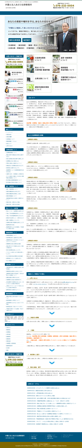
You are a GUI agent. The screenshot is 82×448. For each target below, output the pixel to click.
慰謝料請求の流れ (10, 224)
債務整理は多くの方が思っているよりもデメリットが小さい (15, 240)
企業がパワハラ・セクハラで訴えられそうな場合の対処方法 (15, 286)
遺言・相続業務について (12, 189)
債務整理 (8, 336)
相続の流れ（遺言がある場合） (13, 204)
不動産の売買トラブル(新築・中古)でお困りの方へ (14, 309)
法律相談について (46, 13)
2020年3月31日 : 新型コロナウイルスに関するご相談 (41, 395)
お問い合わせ (9, 145)
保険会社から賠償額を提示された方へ (15, 165)
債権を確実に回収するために (13, 277)
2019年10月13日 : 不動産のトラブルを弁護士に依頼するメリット (44, 411)
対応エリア (8, 143)
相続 (7, 350)
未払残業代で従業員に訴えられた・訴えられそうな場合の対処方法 (15, 282)
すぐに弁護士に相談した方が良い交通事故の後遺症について (15, 177)
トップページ (10, 13)
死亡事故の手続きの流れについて (14, 182)
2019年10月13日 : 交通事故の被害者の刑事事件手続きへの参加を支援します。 (47, 406)
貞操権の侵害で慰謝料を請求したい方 (15, 222)
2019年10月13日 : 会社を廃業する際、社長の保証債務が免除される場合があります (49, 398)
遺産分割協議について (11, 196)
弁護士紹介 (22, 13)
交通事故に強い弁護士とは (12, 161)
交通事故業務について (11, 152)
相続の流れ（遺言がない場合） (13, 202)
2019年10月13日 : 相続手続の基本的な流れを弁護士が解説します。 (44, 416)
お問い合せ (71, 13)
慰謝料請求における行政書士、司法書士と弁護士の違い (15, 227)
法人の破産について (11, 260)
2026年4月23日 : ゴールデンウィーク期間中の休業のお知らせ (43, 388)
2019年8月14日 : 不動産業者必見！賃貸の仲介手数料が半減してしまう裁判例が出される (50, 419)
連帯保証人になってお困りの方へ (14, 258)
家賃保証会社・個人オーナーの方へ (14, 306)
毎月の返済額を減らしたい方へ (13, 250)
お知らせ (8, 327)
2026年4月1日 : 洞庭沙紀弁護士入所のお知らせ (39, 390)
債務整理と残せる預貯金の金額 (13, 243)
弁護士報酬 (34, 13)
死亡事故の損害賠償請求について (14, 180)
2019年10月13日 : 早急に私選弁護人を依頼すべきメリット (42, 408)
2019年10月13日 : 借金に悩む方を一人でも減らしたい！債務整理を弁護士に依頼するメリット (51, 403)
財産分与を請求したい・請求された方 (15, 217)
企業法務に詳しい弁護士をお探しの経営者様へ (15, 268)
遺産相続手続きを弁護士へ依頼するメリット (15, 199)
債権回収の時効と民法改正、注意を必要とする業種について (15, 274)
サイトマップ (66, 436)
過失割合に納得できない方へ (13, 167)
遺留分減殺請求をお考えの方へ (13, 191)
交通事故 (8, 332)
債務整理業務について (11, 235)
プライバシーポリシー (68, 435)
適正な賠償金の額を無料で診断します (15, 158)
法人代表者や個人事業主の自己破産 (14, 256)
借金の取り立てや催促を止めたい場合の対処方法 (15, 247)
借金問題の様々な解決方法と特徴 (14, 237)
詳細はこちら (7, 321)
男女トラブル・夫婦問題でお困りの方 (15, 211)
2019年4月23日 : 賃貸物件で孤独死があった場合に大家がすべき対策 (45, 424)
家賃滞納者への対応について (13, 300)
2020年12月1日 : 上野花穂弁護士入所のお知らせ (39, 393)
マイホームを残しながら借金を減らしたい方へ (15, 253)
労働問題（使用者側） (11, 343)
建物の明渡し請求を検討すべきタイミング (15, 297)
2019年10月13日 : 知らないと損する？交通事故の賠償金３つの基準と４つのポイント (49, 413)
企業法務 (8, 334)
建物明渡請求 (9, 345)
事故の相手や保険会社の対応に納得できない (15, 155)
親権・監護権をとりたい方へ (13, 220)
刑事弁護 (8, 341)
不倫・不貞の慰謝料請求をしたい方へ (15, 213)
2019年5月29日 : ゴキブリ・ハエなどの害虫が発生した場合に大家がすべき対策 (48, 421)
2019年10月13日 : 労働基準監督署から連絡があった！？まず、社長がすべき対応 (48, 401)
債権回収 (8, 338)
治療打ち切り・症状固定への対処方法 (15, 174)
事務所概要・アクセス (59, 13)
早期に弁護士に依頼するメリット (14, 163)
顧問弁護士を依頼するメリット (13, 289)
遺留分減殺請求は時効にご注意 (13, 193)
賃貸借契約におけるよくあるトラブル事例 (15, 303)
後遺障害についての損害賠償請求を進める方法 (15, 170)
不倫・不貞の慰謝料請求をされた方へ (15, 215)
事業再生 (8, 329)
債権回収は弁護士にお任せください (14, 271)
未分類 (7, 347)
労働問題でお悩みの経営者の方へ (14, 279)
